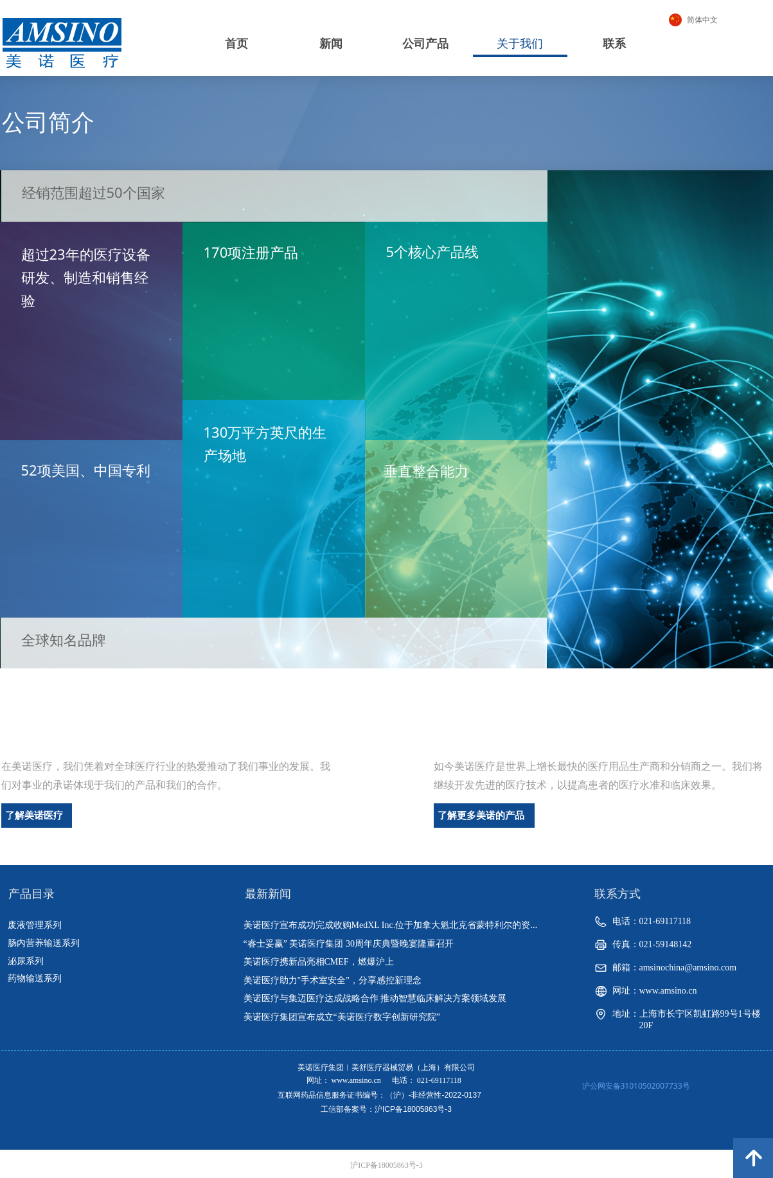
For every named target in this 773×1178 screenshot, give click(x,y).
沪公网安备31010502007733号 (636, 1085)
